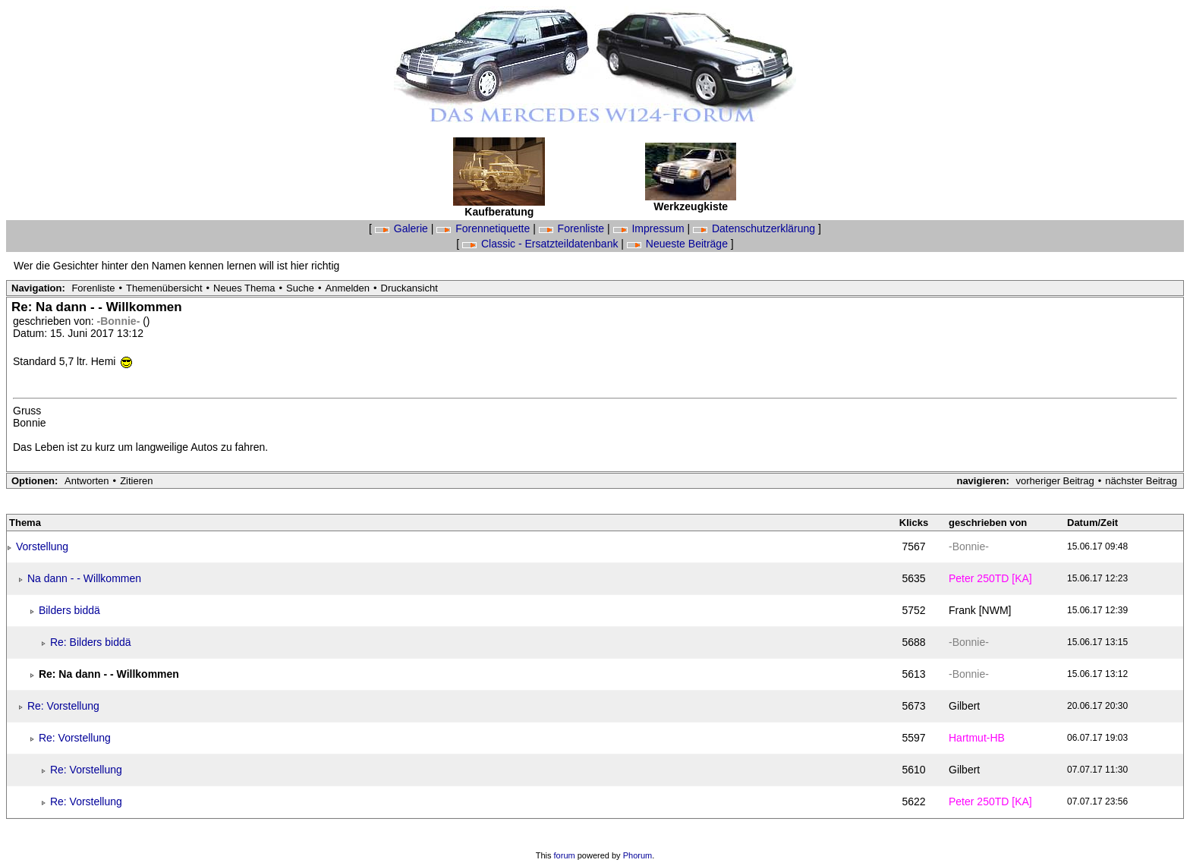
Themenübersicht (164, 288)
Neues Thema (244, 288)
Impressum (650, 228)
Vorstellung (42, 546)
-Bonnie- (120, 321)
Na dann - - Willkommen (84, 578)
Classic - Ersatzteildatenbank (541, 244)
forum (564, 855)
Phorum (638, 855)
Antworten (87, 481)
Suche (300, 288)
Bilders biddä (69, 610)
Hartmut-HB (977, 738)
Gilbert (964, 706)
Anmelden (348, 288)
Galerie (403, 228)
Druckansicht (409, 288)
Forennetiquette (484, 228)
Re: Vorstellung (63, 706)
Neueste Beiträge (679, 244)
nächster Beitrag (1141, 481)
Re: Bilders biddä (90, 642)
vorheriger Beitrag (1054, 481)
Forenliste (573, 228)
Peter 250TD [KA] (990, 578)
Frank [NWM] (980, 610)
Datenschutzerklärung (755, 228)
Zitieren (136, 481)
